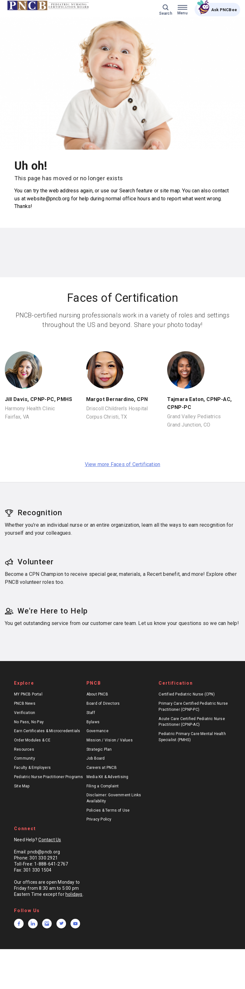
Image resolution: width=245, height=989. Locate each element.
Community (24, 758)
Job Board (95, 758)
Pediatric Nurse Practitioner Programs (48, 777)
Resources (24, 749)
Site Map (22, 786)
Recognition (33, 512)
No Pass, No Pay (29, 722)
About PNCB (97, 694)
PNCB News (24, 703)
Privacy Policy (99, 819)
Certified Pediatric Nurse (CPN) (186, 694)
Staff (90, 712)
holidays (74, 894)
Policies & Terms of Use (108, 810)
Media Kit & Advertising (107, 777)
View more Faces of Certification (122, 464)
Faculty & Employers (32, 767)
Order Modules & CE (32, 740)
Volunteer (29, 561)
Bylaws (93, 722)
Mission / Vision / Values (109, 740)
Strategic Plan (99, 749)
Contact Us (49, 839)
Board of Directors (103, 703)
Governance (97, 731)
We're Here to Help (46, 610)
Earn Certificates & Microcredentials (47, 731)
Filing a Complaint (102, 786)
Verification (24, 712)
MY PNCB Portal (28, 694)
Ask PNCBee (224, 9)
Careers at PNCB (101, 767)
